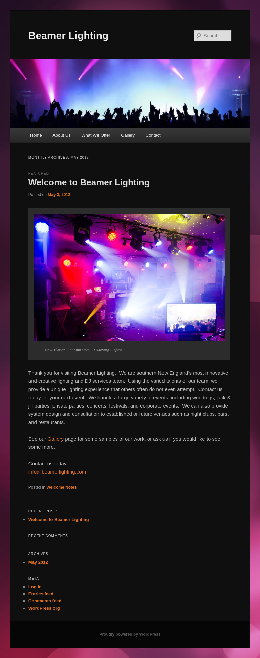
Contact (153, 135)
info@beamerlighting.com (57, 472)
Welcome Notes (61, 487)
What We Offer (95, 135)
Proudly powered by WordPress (129, 634)
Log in (35, 586)
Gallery (128, 135)
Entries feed (40, 593)
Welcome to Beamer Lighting (89, 182)
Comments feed (45, 601)
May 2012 (38, 562)
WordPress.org (44, 608)
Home (36, 135)
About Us (61, 135)
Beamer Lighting (68, 35)
